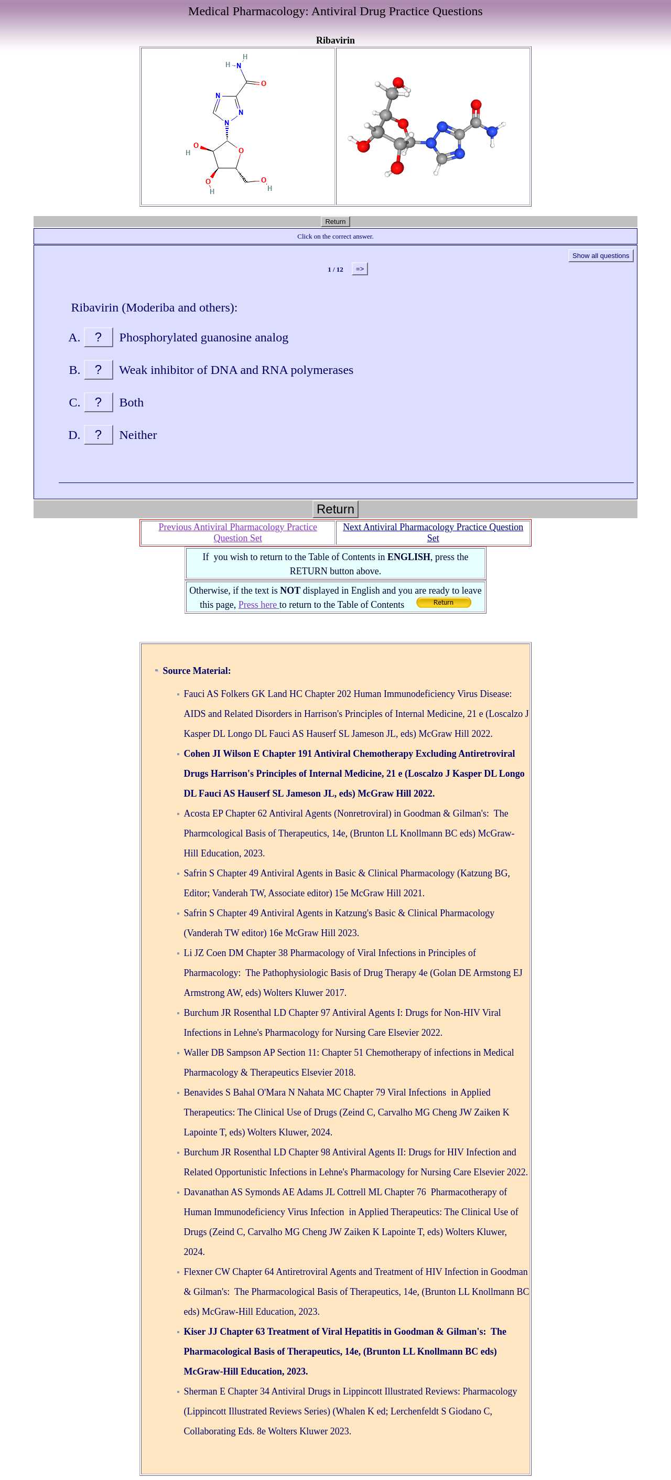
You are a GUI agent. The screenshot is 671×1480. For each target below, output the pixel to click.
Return (335, 222)
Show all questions (600, 256)
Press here (259, 604)
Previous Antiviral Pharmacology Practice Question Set (238, 532)
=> (360, 269)
